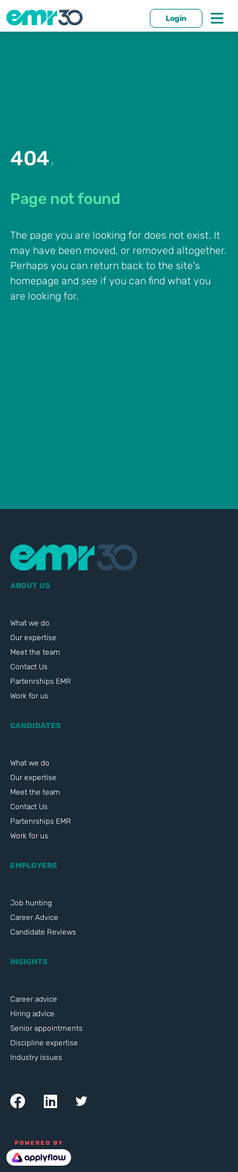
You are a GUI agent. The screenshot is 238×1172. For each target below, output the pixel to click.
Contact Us (29, 666)
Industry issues (36, 1057)
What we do (30, 623)
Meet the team (35, 652)
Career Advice (34, 917)
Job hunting (31, 902)
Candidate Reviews (43, 932)
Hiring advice (32, 1013)
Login (176, 18)
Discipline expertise (44, 1042)
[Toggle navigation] (217, 18)
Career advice (33, 999)
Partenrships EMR (40, 681)
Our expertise (33, 637)
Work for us (29, 695)
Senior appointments (46, 1028)
